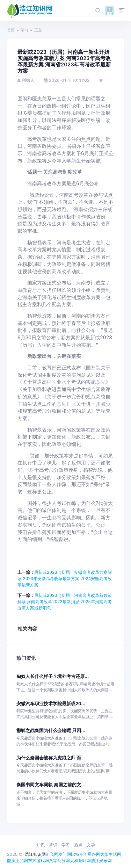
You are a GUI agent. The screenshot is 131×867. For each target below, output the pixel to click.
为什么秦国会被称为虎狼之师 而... (51, 757)
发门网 (64, 854)
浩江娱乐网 (101, 860)
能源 (11, 860)
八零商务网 (59, 860)
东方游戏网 (38, 860)
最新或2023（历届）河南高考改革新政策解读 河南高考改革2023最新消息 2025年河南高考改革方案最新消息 (64, 601)
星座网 (94, 854)
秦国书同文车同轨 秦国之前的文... (51, 784)
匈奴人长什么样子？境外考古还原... (52, 676)
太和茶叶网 (80, 860)
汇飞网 (52, 854)
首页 (11, 30)
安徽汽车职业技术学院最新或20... (51, 703)
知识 (40, 844)
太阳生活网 (110, 854)
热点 (78, 844)
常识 (53, 844)
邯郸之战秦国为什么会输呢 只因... (51, 730)
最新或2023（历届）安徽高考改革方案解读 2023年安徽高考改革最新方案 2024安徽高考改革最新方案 (64, 578)
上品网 (21, 860)
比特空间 (79, 854)
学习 (24, 30)
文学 (91, 844)
